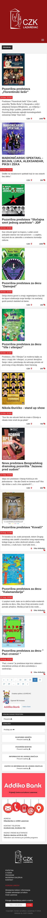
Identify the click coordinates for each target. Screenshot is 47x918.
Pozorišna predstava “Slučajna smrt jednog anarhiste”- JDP (23, 221)
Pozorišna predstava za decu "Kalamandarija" (21, 590)
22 (20, 680)
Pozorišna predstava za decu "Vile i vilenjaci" (21, 346)
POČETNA (9, 870)
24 (30, 680)
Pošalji (29, 905)
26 (40, 680)
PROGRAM (9, 875)
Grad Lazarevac (11, 895)
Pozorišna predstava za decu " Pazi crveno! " (23, 652)
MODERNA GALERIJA (13, 877)
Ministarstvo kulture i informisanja (17, 890)
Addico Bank (16, 707)
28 (9, 684)
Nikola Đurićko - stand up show (23, 407)
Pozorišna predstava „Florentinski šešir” (16, 90)
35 (23, 684)
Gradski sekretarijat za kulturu (16, 892)
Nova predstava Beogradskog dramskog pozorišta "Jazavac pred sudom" (22, 466)
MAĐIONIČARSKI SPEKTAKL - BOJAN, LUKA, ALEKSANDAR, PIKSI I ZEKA (23, 161)
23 (25, 680)
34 (18, 684)
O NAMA (8, 873)
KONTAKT (9, 880)
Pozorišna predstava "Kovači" (22, 527)
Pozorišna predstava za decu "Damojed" (21, 285)
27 (4, 684)
